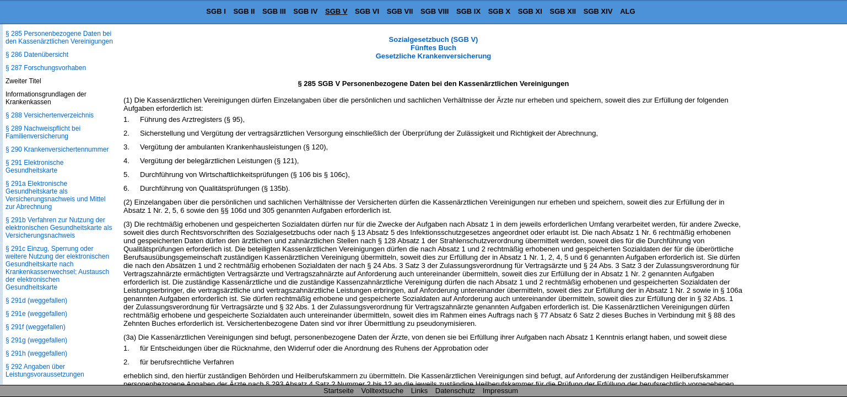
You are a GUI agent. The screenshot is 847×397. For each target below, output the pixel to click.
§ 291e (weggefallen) (36, 314)
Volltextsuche (383, 391)
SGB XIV (598, 11)
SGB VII (400, 11)
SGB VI (367, 11)
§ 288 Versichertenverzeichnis (50, 115)
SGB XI (530, 11)
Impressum (500, 391)
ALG (627, 11)
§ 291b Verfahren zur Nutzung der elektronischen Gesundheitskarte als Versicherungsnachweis (59, 227)
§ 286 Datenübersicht (37, 54)
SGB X (499, 11)
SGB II (244, 11)
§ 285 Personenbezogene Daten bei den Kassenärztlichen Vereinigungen (59, 37)
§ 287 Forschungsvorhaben (46, 68)
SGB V (336, 11)
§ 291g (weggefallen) (36, 340)
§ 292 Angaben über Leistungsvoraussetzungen (45, 370)
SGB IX (468, 11)
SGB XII (563, 11)
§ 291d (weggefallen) (36, 300)
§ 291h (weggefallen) (36, 353)
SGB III (274, 11)
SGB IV (305, 11)
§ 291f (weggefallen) (36, 327)
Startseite (338, 391)
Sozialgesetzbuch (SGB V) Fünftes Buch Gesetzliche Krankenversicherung (434, 47)
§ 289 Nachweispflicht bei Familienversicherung (43, 132)
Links (419, 391)
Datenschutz (455, 391)
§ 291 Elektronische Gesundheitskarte (34, 166)
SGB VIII (434, 11)
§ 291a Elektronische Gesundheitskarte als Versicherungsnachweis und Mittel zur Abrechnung (55, 195)
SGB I (215, 11)
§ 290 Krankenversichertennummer (57, 149)
